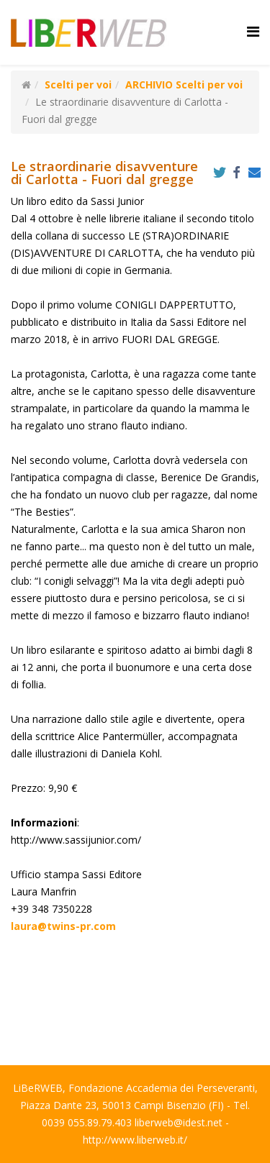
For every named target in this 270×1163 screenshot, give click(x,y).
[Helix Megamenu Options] (253, 31)
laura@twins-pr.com (63, 926)
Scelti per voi (78, 84)
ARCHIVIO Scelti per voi (184, 84)
